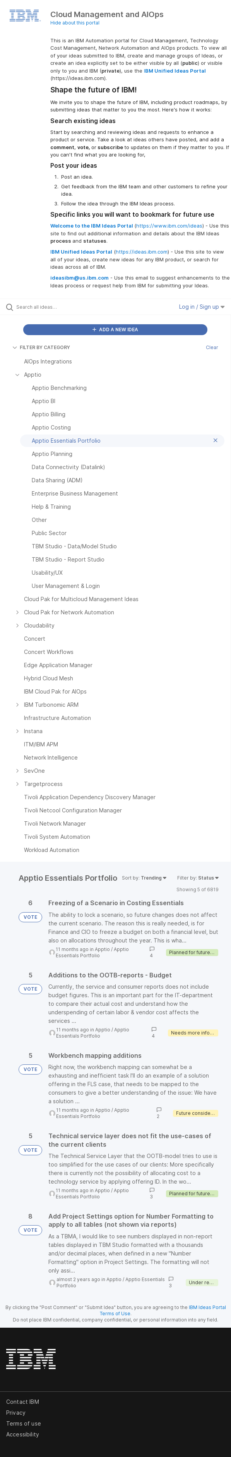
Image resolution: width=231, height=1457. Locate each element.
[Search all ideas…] (60, 306)
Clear (212, 347)
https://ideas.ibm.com (142, 252)
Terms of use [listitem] (23, 1423)
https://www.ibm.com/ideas (169, 226)
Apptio (102, 949)
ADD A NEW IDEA (115, 329)
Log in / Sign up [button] (202, 306)
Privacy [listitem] (16, 1412)
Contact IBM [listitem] (22, 1401)
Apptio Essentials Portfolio (92, 952)
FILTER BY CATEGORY (41, 347)
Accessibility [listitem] (22, 1434)
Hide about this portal (74, 23)
